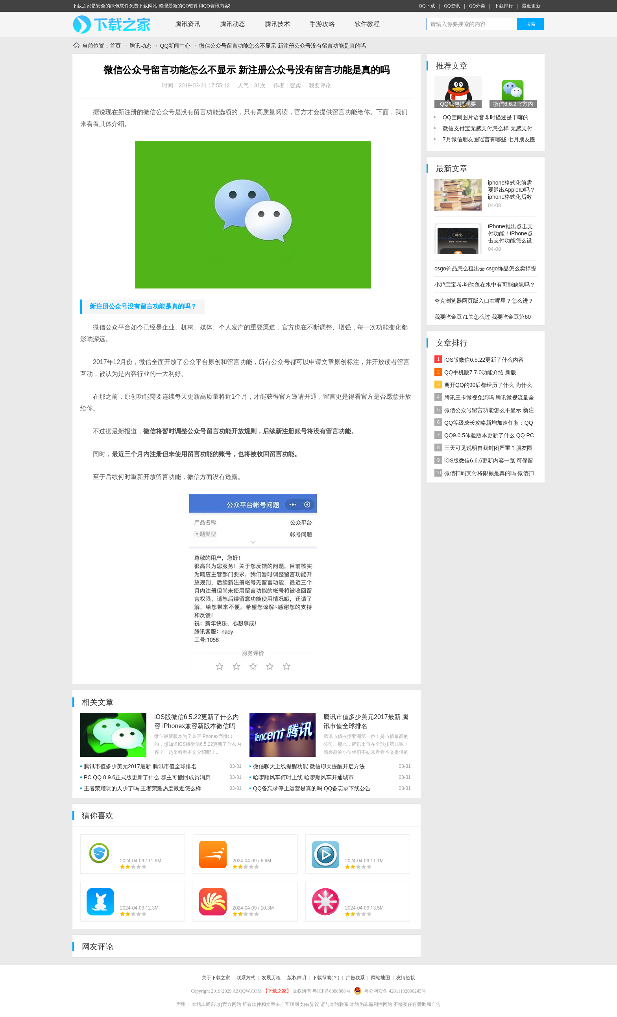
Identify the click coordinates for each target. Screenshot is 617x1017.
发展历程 (271, 977)
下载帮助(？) (325, 977)
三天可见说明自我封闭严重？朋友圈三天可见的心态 (483, 449)
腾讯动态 (232, 23)
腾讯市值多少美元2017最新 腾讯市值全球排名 (140, 766)
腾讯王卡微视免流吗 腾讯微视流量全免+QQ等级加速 (484, 398)
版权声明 (296, 977)
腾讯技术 (277, 23)
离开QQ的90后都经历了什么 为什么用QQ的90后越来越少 (483, 386)
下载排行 (503, 6)
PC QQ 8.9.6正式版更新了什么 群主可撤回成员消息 (147, 777)
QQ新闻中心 (175, 46)
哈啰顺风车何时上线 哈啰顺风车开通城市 (303, 777)
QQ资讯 (452, 6)
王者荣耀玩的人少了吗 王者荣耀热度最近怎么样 (142, 788)
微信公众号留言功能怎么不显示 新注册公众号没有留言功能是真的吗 (484, 411)
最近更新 (531, 6)
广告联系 (355, 977)
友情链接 (405, 977)
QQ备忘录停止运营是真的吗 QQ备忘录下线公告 (312, 788)
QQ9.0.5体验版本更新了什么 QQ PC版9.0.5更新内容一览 (484, 436)
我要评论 (320, 85)
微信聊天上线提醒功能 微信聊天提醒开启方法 (309, 766)
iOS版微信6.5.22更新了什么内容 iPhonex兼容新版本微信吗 (479, 360)
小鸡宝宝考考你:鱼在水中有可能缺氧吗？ (484, 284)
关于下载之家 (216, 977)
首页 (115, 46)
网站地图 (380, 977)
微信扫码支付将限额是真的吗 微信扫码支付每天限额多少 (484, 474)
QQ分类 (477, 6)
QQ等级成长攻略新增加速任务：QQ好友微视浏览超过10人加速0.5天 (483, 423)
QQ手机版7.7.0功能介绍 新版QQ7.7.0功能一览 (475, 373)
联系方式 (245, 977)
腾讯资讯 (187, 23)
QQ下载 (427, 6)
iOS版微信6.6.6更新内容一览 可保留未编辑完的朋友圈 (483, 461)
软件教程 (367, 23)
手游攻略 (322, 23)
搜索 (531, 24)
